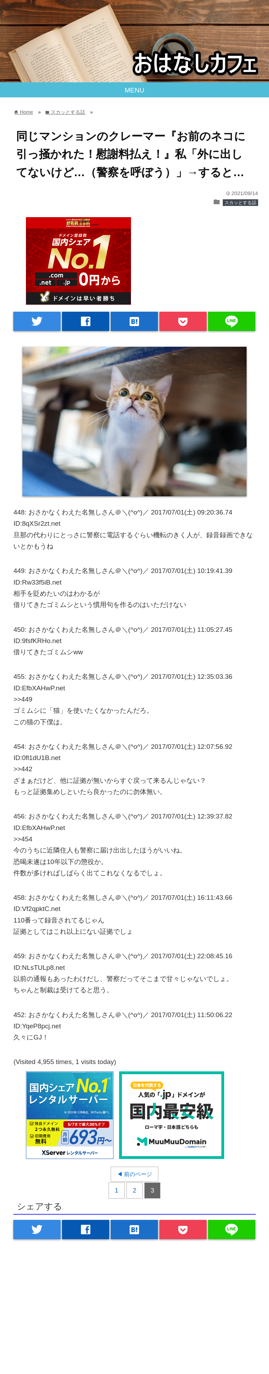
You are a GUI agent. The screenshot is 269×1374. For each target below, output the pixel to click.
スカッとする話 (240, 202)
